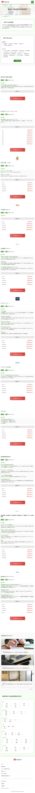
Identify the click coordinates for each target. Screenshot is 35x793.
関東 (3, 701)
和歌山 (19, 734)
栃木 (15, 703)
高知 (26, 742)
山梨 (15, 706)
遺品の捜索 (5, 55)
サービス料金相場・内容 (5, 768)
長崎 (24, 747)
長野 (10, 721)
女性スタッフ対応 (12, 52)
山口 (16, 741)
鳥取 (7, 739)
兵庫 (5, 734)
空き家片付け (21, 43)
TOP (2, 16)
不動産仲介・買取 (6, 53)
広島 (7, 741)
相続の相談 (13, 53)
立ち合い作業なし (19, 55)
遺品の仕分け (19, 53)
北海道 (6, 711)
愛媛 (16, 742)
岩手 (21, 711)
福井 (5, 721)
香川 (7, 742)
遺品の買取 (27, 50)
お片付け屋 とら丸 (5, 162)
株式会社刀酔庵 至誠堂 (6, 77)
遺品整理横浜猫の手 (6, 456)
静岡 (9, 726)
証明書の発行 (26, 53)
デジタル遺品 (5, 52)
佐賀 (15, 747)
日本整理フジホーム (5, 248)
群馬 (24, 703)
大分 (15, 749)
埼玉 (7, 705)
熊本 (7, 749)
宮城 (6, 713)
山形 (21, 713)
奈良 (12, 734)
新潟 (5, 719)
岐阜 (4, 726)
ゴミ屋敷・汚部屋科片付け (8, 45)
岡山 (26, 739)
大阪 (19, 732)
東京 (24, 705)
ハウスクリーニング (21, 52)
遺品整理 (5, 43)
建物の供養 (5, 56)
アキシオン (3, 411)
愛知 (13, 726)
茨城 (7, 703)
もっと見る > (31, 689)
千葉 (15, 705)
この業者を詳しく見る (17, 98)
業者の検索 (5, 16)
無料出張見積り (14, 50)
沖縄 (15, 750)
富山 (10, 719)
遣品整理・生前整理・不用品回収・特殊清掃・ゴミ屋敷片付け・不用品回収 (17, 516)
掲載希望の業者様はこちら (6, 775)
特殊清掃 (15, 43)
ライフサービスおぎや (6, 367)
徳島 (26, 741)
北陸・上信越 (4, 718)
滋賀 (5, 732)
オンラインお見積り (6, 50)
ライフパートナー (5, 303)
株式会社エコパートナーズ (7, 576)
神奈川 (7, 706)
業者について (3, 771)
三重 (4, 727)
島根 (16, 739)
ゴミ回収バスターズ (5, 209)
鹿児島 (7, 750)
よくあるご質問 (4, 773)
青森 (14, 711)
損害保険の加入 (11, 55)
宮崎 (24, 749)
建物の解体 (26, 55)
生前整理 (10, 43)
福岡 (7, 747)
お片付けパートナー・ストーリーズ (9, 111)
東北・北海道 (4, 710)
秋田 (14, 713)
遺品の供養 (21, 50)
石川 (15, 719)
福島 (6, 714)
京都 (12, 732)
